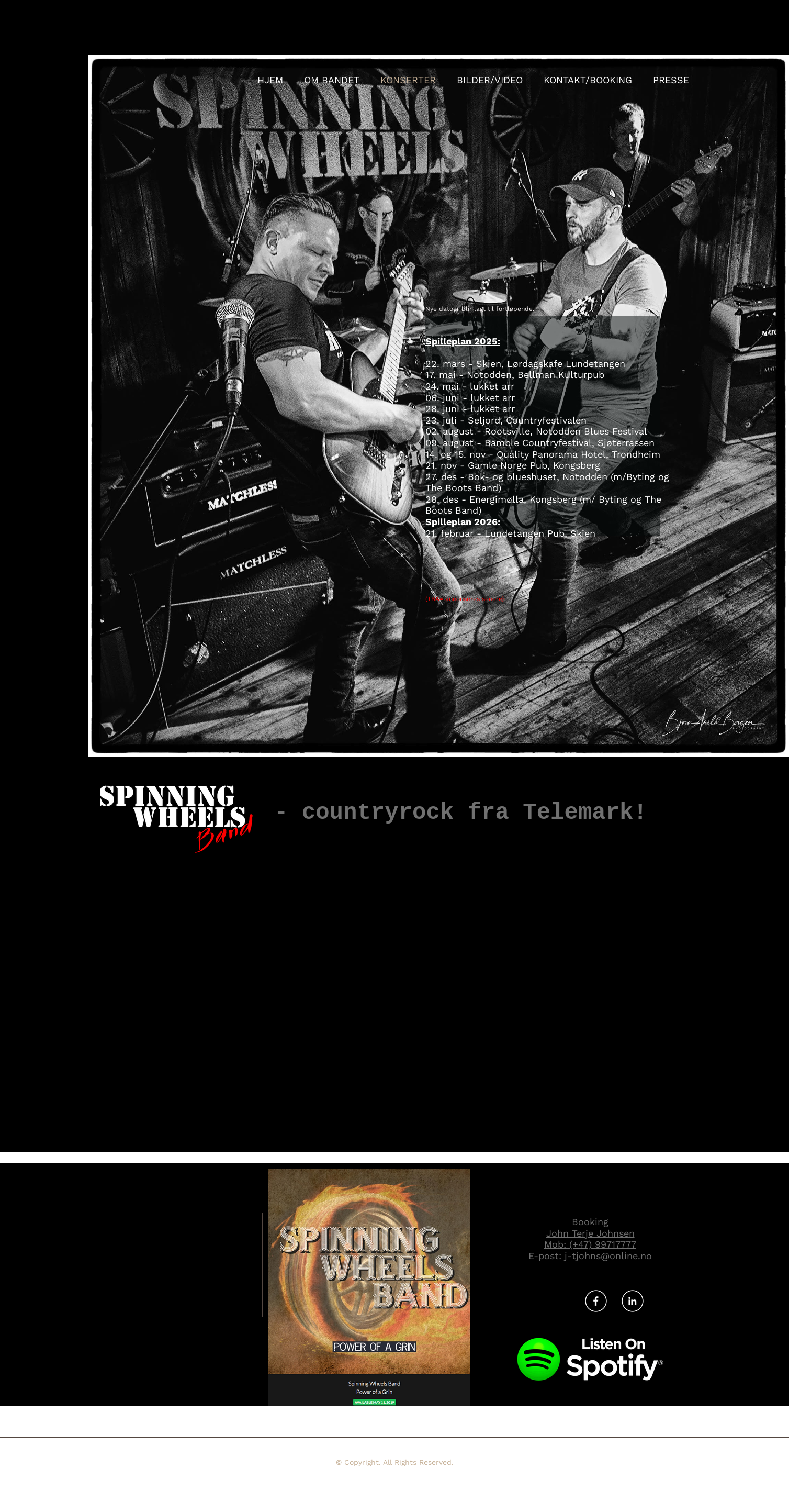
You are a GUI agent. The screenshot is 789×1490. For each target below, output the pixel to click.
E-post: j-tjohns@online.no (590, 1255)
